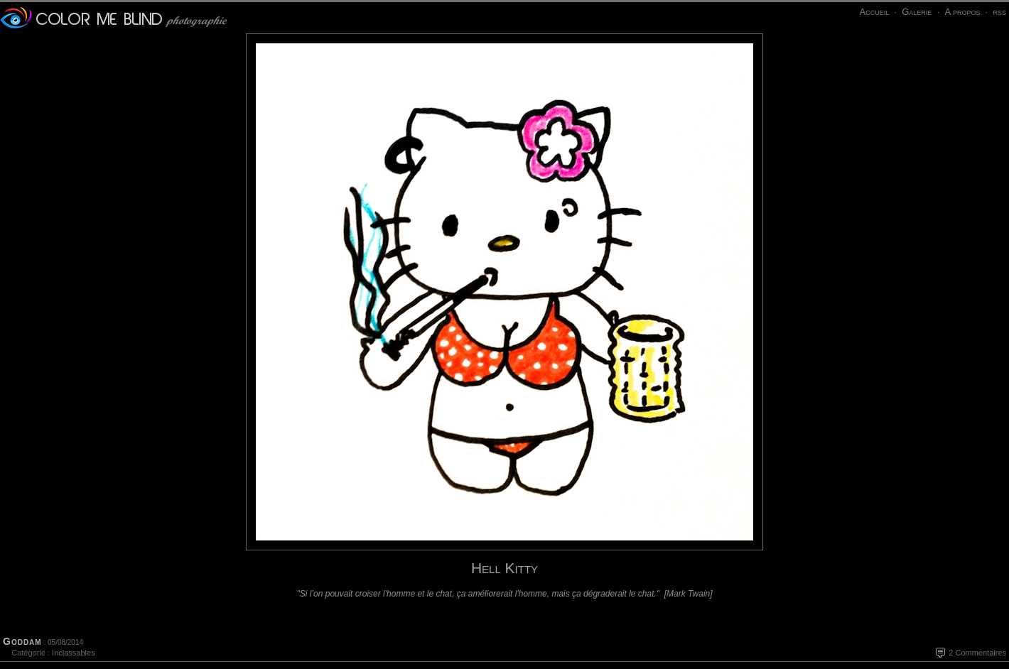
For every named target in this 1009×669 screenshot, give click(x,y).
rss (999, 11)
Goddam (22, 641)
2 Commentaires (977, 652)
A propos (962, 11)
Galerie (917, 11)
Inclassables (73, 652)
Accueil (874, 11)
